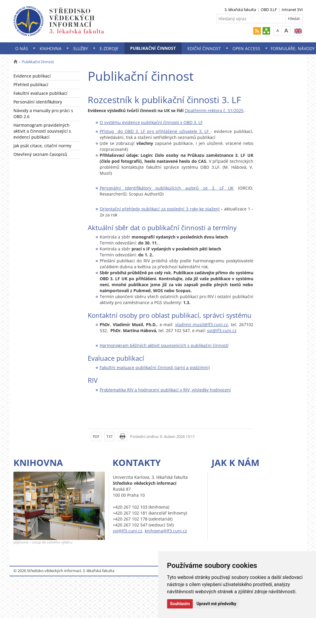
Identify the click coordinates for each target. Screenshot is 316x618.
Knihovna (50, 48)
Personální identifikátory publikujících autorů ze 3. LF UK (167, 188)
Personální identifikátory (37, 102)
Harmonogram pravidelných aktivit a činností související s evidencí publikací (42, 131)
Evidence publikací (32, 76)
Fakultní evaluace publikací (40, 93)
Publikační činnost (153, 48)
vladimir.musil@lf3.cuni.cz (201, 324)
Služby (80, 48)
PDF (96, 436)
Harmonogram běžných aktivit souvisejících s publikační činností (164, 345)
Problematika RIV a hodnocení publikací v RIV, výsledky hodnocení (165, 390)
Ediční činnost (204, 48)
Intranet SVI (292, 9)
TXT (110, 436)
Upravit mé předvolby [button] (216, 603)
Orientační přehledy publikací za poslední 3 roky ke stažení (160, 209)
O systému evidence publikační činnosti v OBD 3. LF (151, 122)
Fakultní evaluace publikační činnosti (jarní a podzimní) (155, 367)
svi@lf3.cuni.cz (222, 330)
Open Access (246, 48)
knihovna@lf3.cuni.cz (166, 531)
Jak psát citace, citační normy (42, 145)
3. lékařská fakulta (240, 9)
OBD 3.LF (269, 9)
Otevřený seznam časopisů (40, 154)
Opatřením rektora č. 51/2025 (214, 110)
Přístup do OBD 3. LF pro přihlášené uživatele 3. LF (155, 131)
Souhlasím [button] (180, 603)
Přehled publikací (30, 84)
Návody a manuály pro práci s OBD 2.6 (43, 113)
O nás (21, 48)
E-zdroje (109, 48)
